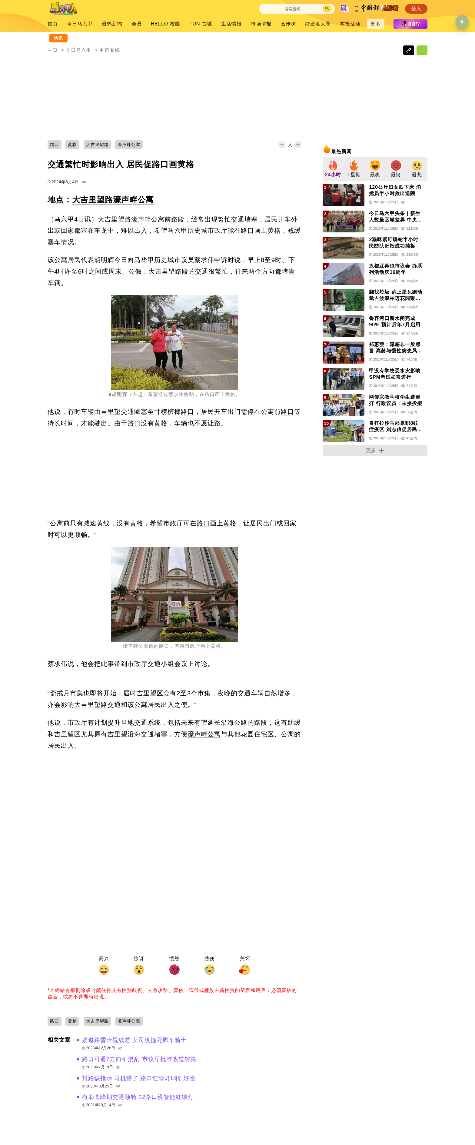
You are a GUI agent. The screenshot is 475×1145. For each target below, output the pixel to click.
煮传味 (288, 23)
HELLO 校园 (165, 23)
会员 (136, 23)
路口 (247, 230)
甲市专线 (109, 50)
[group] (333, 169)
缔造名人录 (318, 23)
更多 (375, 23)
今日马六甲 (80, 23)
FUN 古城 (200, 23)
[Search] (292, 9)
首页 (53, 23)
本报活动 (350, 23)
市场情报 (261, 23)
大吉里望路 (92, 199)
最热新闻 (112, 23)
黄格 (274, 230)
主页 (53, 50)
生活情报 (231, 23)
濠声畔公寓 (133, 199)
